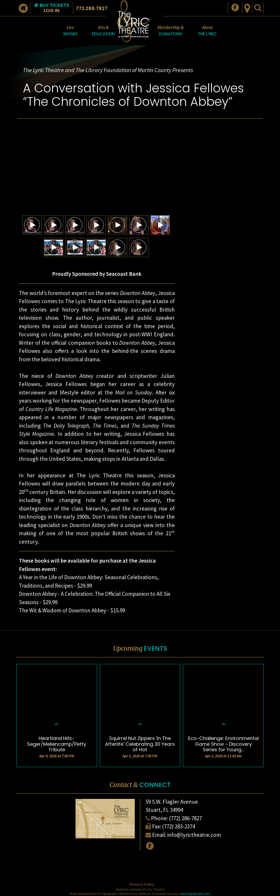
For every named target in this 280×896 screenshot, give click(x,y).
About (207, 31)
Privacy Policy (142, 884)
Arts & (103, 31)
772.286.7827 (92, 8)
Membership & (170, 31)
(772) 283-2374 (178, 826)
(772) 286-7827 (185, 818)
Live (70, 31)
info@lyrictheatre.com (194, 834)
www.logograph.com (195, 894)
